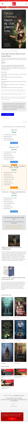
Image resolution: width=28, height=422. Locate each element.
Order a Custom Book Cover (14, 226)
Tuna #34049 (3, 363)
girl (24, 97)
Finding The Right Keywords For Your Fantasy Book (20, 377)
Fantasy (6, 51)
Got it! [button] (12, 418)
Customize (7, 114)
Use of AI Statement (14, 400)
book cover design (15, 98)
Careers (25, 399)
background (14, 97)
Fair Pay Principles (20, 399)
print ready (8, 99)
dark (19, 97)
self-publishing (22, 98)
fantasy (4, 97)
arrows (9, 97)
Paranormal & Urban (14, 51)
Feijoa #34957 (3, 340)
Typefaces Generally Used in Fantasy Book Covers (6, 388)
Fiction (2, 51)
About (4, 399)
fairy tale (21, 97)
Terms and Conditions (10, 398)
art (10, 97)
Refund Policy (19, 398)
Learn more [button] (18, 415)
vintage (2, 98)
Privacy (15, 398)
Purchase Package (14, 142)
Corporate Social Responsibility (11, 399)
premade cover (9, 98)
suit (25, 97)
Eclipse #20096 (17, 317)
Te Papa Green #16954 (5, 317)
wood (5, 98)
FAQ (2, 399)
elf (6, 97)
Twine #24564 (16, 363)
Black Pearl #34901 (17, 340)
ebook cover (3, 99)
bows (17, 97)
